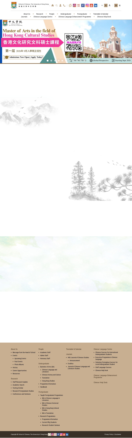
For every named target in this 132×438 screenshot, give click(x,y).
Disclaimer (118, 435)
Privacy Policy (109, 435)
